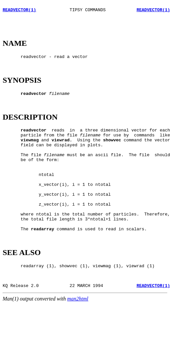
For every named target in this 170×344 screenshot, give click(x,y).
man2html (77, 338)
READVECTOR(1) (19, 11)
